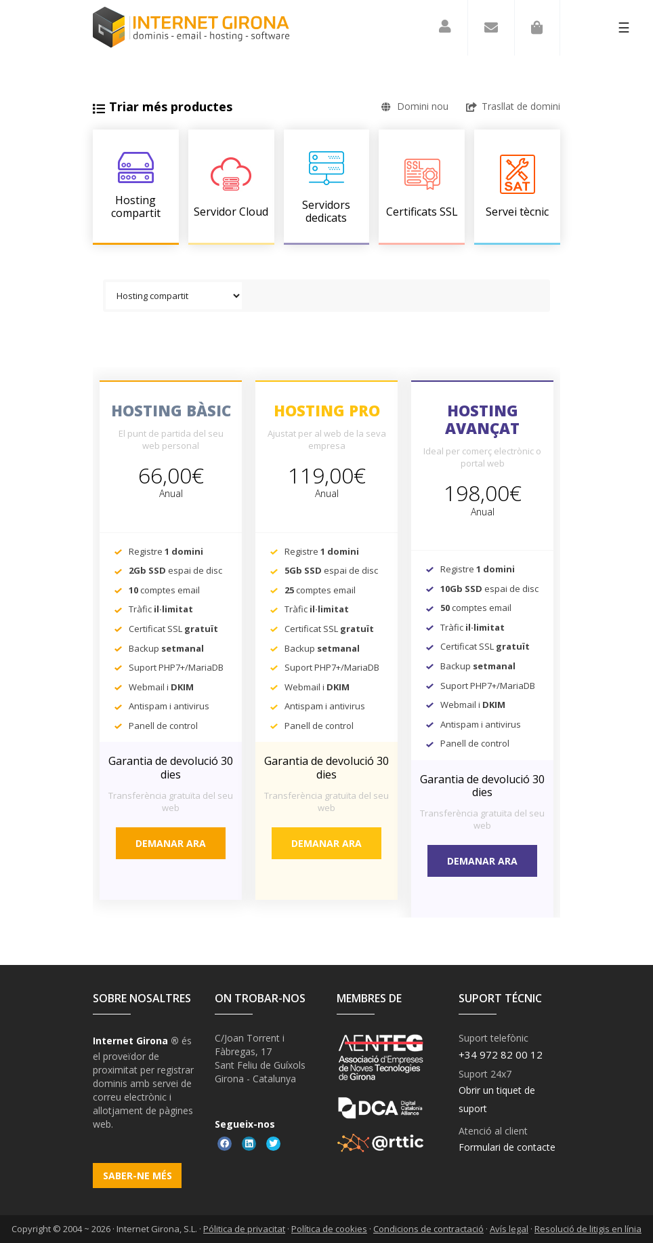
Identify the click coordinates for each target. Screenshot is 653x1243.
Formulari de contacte (507, 1147)
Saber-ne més (137, 1175)
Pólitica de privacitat (244, 1229)
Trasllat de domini (513, 106)
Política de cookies (329, 1229)
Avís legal (509, 1229)
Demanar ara (170, 843)
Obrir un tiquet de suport (497, 1099)
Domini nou (414, 106)
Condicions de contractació (428, 1229)
